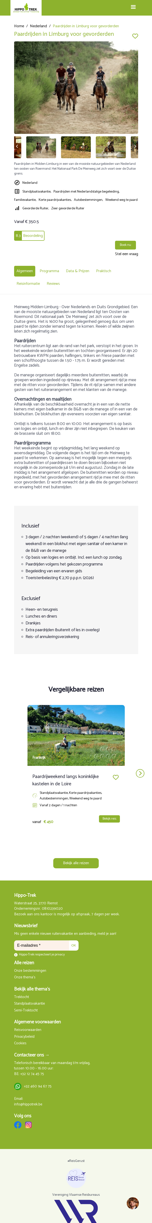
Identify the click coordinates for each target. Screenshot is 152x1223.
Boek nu (125, 245)
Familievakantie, (25, 200)
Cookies (20, 1043)
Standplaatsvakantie (29, 1004)
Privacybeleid (24, 1037)
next (140, 773)
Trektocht (21, 997)
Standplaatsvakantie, (36, 192)
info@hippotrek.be (28, 1104)
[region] (132, 1203)
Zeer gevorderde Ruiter (67, 208)
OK (74, 945)
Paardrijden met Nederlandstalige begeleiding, (86, 192)
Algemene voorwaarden (37, 1022)
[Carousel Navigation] (76, 773)
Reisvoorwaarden (27, 1030)
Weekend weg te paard (121, 200)
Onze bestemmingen (30, 971)
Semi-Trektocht (26, 1010)
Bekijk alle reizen (76, 863)
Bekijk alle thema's (32, 989)
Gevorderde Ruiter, (35, 208)
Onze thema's (25, 977)
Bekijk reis (109, 819)
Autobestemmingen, (88, 200)
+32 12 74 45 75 (32, 1074)
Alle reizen (24, 963)
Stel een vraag (126, 254)
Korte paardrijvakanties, (55, 200)
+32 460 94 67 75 (38, 1086)
